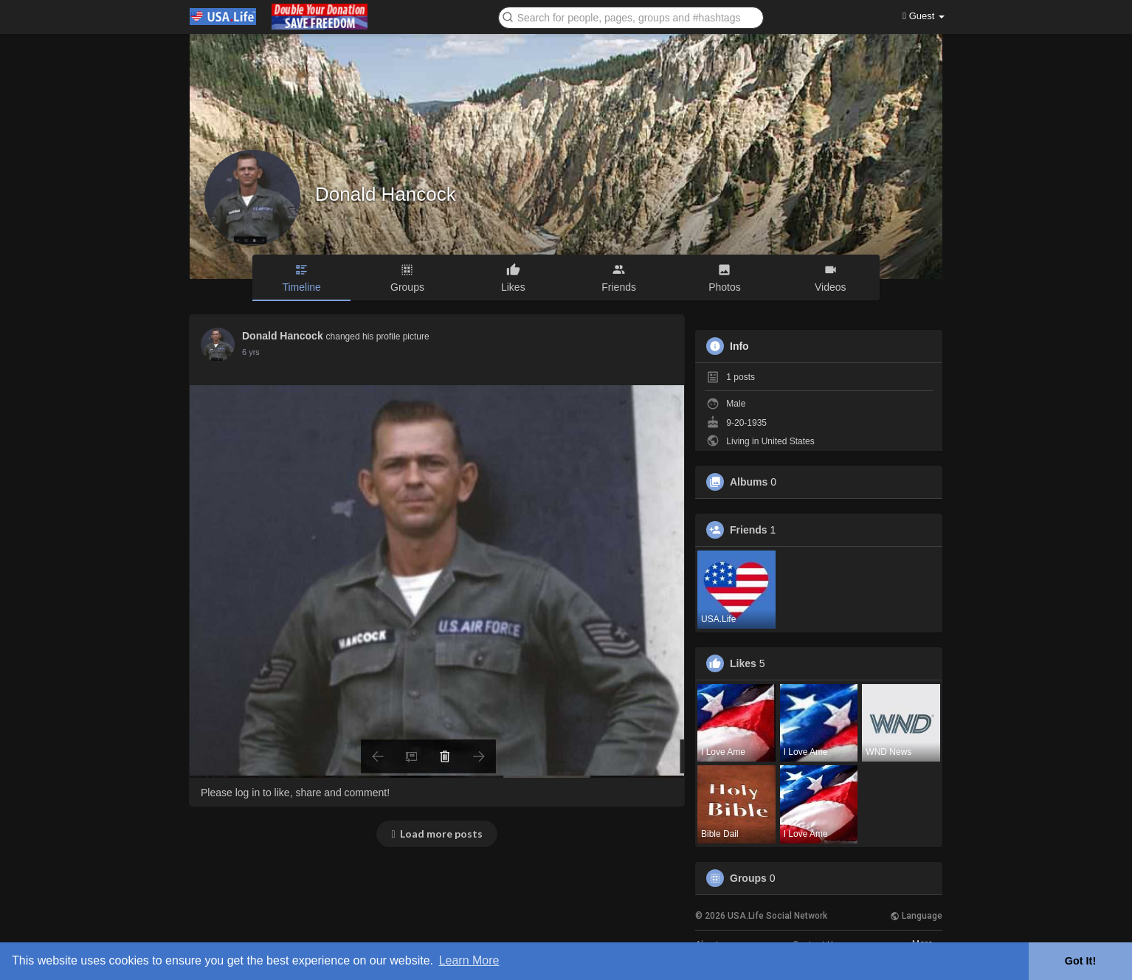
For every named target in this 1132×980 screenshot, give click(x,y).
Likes (743, 663)
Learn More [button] (469, 960)
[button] (631, 16)
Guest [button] (924, 15)
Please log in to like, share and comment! (295, 792)
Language (916, 915)
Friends (748, 530)
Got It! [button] (1080, 961)
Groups (748, 878)
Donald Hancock (385, 194)
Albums (748, 482)
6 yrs (251, 352)
